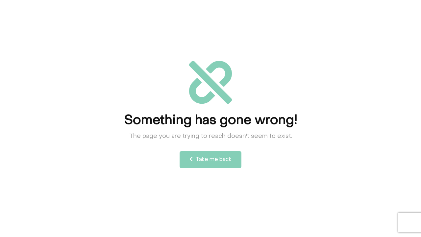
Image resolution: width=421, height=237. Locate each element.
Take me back (210, 159)
